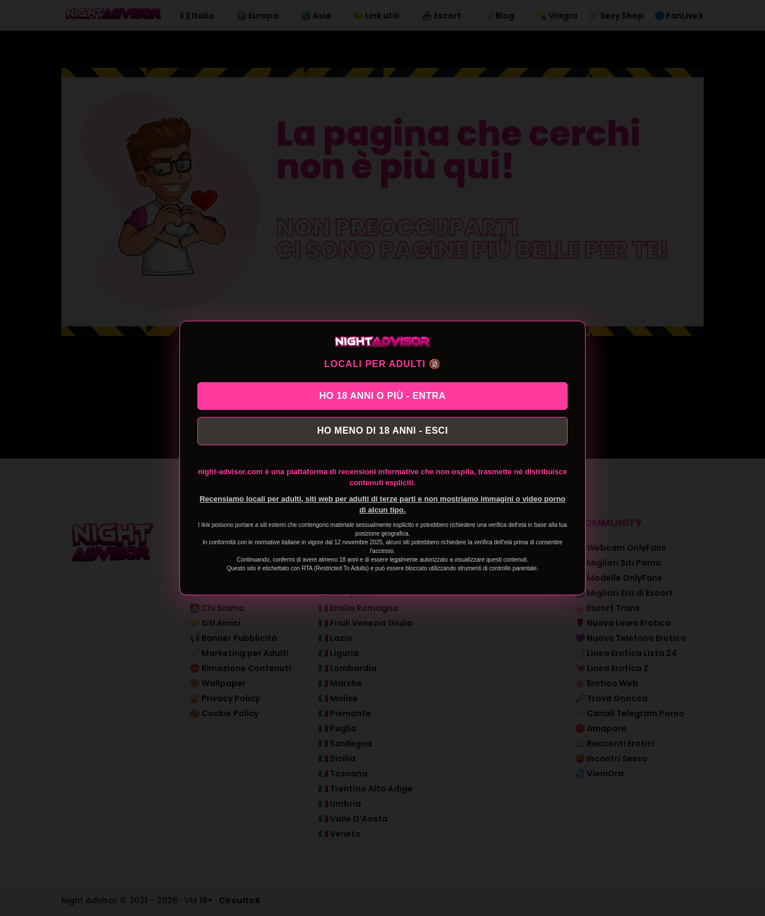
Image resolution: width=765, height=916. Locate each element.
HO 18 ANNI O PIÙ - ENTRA (382, 394)
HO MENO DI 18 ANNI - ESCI (382, 432)
